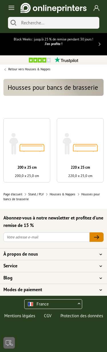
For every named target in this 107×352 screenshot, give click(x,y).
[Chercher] (13, 22)
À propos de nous (50, 254)
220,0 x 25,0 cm (80, 176)
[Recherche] (58, 23)
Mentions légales (19, 315)
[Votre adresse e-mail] (46, 237)
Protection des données (81, 315)
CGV (48, 315)
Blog (50, 278)
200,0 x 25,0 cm (27, 176)
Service (50, 266)
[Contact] (9, 343)
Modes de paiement (50, 290)
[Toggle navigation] (10, 8)
